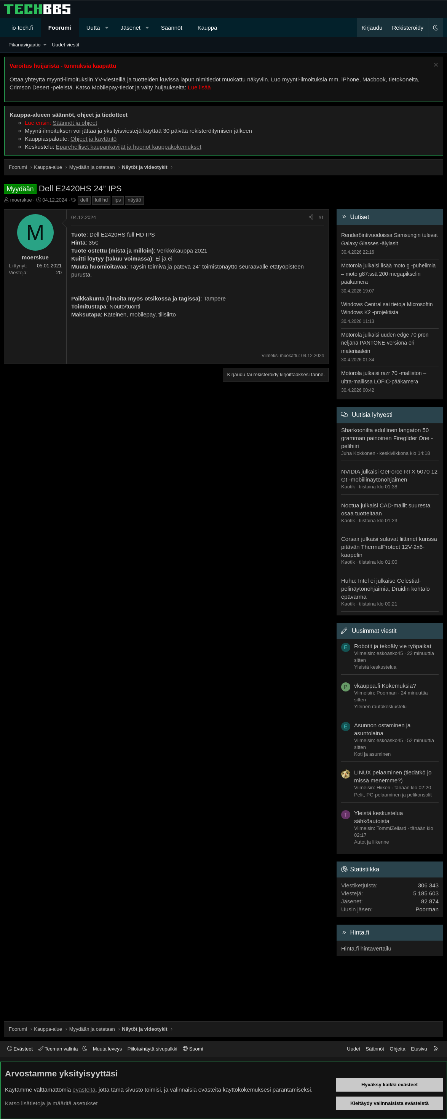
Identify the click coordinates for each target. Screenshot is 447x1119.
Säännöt (171, 27)
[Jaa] (311, 217)
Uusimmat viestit (374, 631)
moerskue (21, 200)
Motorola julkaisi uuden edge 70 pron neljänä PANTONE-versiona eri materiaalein (385, 343)
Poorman (427, 909)
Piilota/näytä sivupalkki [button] (152, 1049)
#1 (321, 217)
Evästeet (20, 1049)
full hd (101, 200)
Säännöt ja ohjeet (75, 122)
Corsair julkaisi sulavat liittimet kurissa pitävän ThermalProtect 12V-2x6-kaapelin (389, 547)
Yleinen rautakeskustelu (380, 706)
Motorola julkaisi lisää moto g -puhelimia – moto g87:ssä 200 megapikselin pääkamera (388, 273)
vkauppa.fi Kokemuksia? (385, 685)
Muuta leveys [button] (107, 1049)
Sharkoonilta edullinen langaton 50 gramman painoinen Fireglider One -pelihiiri (387, 438)
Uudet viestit (65, 45)
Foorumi (59, 27)
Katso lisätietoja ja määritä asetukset (51, 1103)
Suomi (193, 1049)
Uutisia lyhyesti (372, 415)
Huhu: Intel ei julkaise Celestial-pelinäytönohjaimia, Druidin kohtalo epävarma (385, 588)
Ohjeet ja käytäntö (93, 138)
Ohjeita (397, 1049)
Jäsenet (130, 27)
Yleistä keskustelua (375, 667)
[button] (107, 27)
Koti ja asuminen (372, 754)
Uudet (353, 1049)
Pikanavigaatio (24, 45)
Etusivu (419, 1049)
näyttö (134, 200)
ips (118, 200)
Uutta (93, 27)
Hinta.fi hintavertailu (366, 948)
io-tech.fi (22, 27)
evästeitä (84, 1089)
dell (84, 200)
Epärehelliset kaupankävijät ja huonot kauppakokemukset (128, 146)
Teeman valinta (58, 1049)
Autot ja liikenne (371, 842)
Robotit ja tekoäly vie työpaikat (392, 646)
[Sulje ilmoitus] (435, 66)
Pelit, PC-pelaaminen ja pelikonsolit (393, 795)
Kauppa (207, 27)
